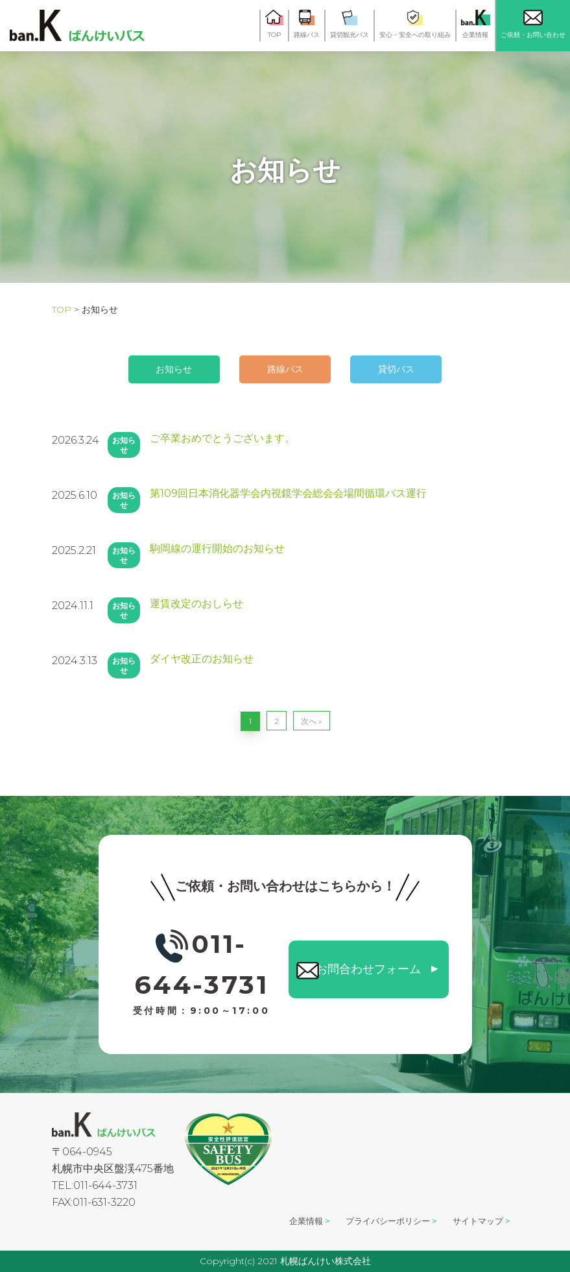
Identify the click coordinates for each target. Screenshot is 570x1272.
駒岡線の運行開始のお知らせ (217, 548)
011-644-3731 (201, 968)
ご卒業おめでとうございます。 (222, 438)
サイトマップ (474, 1221)
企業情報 (285, 1221)
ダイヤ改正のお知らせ (202, 659)
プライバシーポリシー (375, 1221)
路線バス (285, 369)
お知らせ (152, 369)
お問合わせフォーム (368, 966)
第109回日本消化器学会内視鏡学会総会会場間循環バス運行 (288, 493)
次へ (308, 721)
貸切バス (419, 369)
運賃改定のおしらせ (196, 603)
